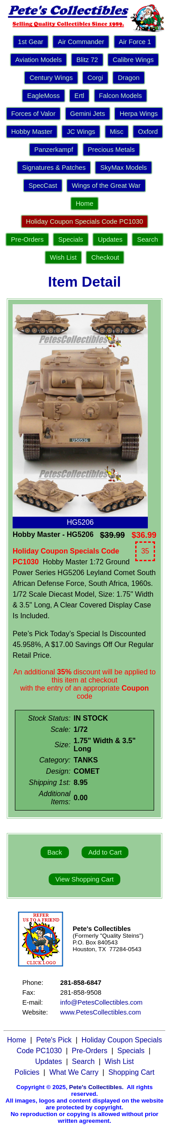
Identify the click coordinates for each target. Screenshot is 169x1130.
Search (147, 239)
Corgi (95, 77)
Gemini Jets (87, 113)
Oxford (148, 131)
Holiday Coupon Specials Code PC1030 (84, 221)
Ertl (79, 95)
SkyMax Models (123, 167)
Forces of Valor (33, 113)
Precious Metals (111, 149)
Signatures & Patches (54, 167)
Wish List (63, 257)
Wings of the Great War (106, 185)
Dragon (128, 77)
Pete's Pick (54, 1040)
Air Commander (81, 41)
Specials (70, 239)
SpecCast (42, 185)
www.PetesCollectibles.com (100, 1012)
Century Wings (51, 77)
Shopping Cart (131, 1072)
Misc (116, 131)
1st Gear (30, 41)
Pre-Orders (27, 239)
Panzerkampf (53, 149)
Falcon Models (120, 95)
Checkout (105, 257)
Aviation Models (38, 59)
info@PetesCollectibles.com (101, 1002)
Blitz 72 (87, 59)
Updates (110, 239)
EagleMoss (43, 95)
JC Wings (81, 131)
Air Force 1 (135, 41)
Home (84, 203)
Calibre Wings (133, 59)
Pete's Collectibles (95, 1087)
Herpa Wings (138, 113)
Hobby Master (31, 131)
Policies (26, 1072)
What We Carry (73, 1072)
